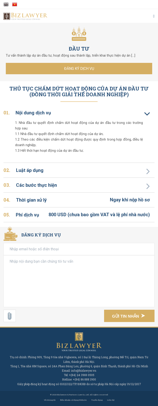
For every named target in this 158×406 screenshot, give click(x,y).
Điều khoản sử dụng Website (73, 400)
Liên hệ (110, 400)
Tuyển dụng (96, 400)
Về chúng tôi (50, 400)
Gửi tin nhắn (130, 316)
